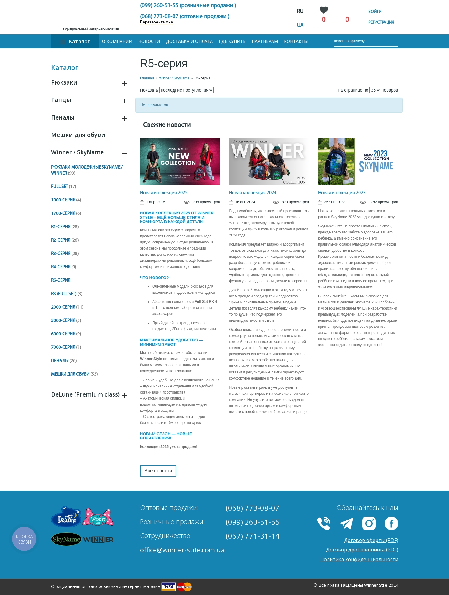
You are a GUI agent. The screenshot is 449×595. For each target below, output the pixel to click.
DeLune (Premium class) (85, 394)
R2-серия (65, 240)
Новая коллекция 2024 (252, 193)
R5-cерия (60, 280)
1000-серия (66, 200)
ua (300, 26)
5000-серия (66, 321)
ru (300, 12)
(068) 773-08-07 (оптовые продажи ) (184, 17)
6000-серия (66, 334)
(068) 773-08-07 (252, 508)
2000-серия (67, 307)
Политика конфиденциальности (359, 559)
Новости (149, 41)
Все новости (158, 470)
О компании (117, 41)
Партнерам (265, 41)
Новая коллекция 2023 (342, 193)
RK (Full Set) (66, 294)
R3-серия (65, 254)
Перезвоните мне (156, 22)
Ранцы (61, 100)
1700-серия (66, 214)
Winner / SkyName (77, 152)
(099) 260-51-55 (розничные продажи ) (188, 6)
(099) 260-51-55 (252, 522)
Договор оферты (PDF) (371, 540)
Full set (63, 187)
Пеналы (63, 117)
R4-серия (63, 267)
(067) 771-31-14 (252, 536)
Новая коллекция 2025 (164, 193)
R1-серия (65, 227)
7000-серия (66, 347)
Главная (147, 78)
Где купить (232, 41)
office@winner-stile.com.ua (182, 549)
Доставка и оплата (189, 41)
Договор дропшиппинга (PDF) (362, 549)
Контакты (296, 41)
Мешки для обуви (78, 135)
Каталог (75, 41)
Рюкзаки (64, 82)
